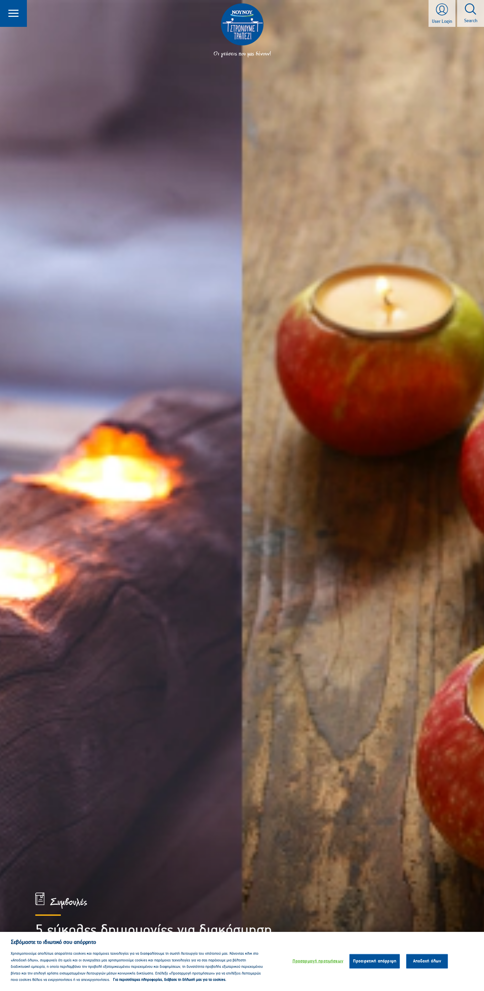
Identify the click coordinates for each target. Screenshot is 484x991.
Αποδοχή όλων (427, 964)
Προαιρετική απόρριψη (374, 964)
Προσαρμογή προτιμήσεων (317, 964)
